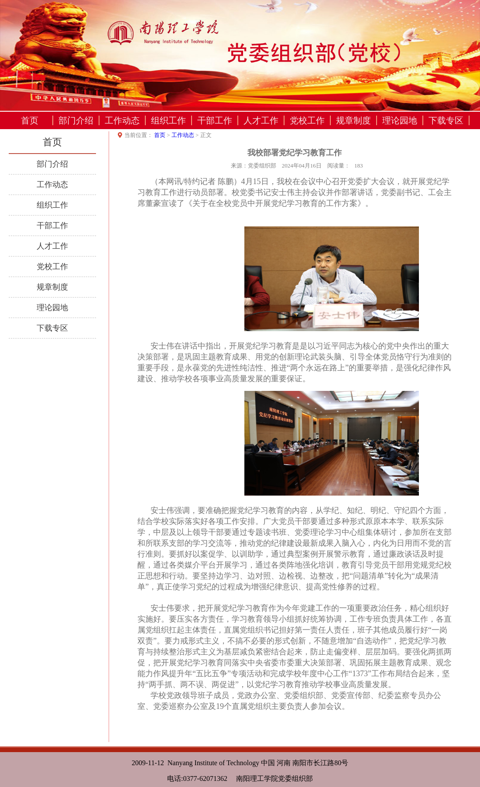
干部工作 (214, 120)
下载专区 (446, 120)
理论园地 (399, 120)
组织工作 (168, 120)
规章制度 (353, 120)
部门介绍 (75, 120)
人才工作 (260, 120)
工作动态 (122, 120)
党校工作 (307, 120)
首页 (29, 120)
